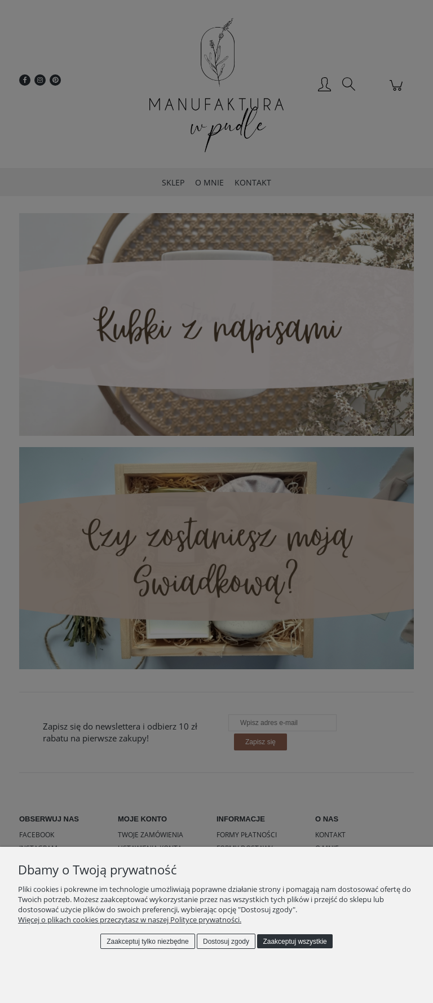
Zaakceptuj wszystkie (294, 941)
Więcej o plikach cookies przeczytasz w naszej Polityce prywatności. (129, 919)
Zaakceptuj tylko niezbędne (147, 941)
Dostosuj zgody (226, 941)
